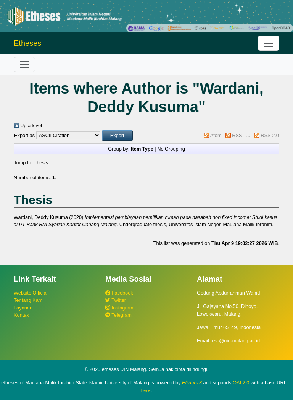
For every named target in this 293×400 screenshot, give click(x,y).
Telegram (118, 315)
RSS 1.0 (241, 135)
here (146, 390)
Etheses (27, 43)
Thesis (41, 162)
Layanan (23, 308)
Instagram (119, 308)
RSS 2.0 (270, 135)
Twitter (115, 300)
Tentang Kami (28, 300)
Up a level (31, 125)
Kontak (21, 315)
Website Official (30, 293)
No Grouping (171, 149)
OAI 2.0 (241, 382)
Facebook (119, 293)
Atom (216, 135)
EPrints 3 (192, 382)
